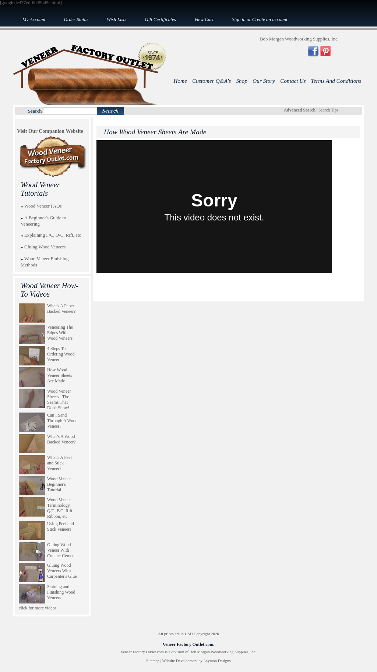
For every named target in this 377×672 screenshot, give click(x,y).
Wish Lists (116, 19)
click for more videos (37, 608)
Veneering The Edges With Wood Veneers (60, 333)
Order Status (76, 19)
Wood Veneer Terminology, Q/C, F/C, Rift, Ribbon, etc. (60, 508)
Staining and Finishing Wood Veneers (61, 592)
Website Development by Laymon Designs (196, 660)
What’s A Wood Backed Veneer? (61, 439)
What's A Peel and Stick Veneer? (59, 463)
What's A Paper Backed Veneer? (61, 308)
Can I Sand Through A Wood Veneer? (62, 421)
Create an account (270, 19)
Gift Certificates (160, 19)
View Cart (204, 19)
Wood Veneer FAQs (43, 206)
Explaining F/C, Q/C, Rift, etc (52, 235)
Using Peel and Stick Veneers (60, 526)
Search (35, 111)
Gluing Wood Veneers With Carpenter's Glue (62, 571)
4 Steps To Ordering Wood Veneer (60, 354)
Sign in (239, 19)
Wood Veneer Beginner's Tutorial (59, 484)
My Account (33, 19)
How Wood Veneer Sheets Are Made (59, 375)
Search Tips (328, 110)
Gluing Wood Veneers (45, 247)
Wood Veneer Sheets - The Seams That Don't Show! (59, 399)
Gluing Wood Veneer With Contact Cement (61, 550)
